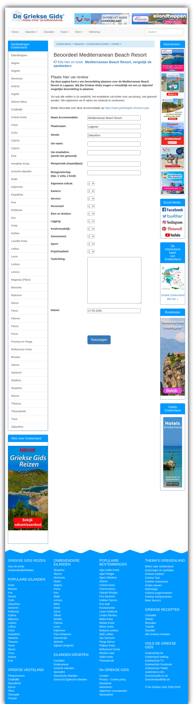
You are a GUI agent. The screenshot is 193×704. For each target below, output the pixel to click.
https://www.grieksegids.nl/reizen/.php (127, 107)
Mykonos (16, 295)
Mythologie (151, 589)
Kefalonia (16, 210)
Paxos (14, 326)
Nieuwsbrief (106, 694)
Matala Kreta (106, 622)
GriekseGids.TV (154, 660)
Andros (15, 86)
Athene (103, 581)
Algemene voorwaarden (113, 690)
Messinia (16, 287)
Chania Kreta (19, 117)
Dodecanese (61, 664)
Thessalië (13, 694)
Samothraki (60, 637)
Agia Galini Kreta (109, 570)
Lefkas (15, 248)
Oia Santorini (107, 637)
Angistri (15, 70)
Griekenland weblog (156, 656)
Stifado (149, 619)
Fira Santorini (107, 596)
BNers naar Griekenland (159, 566)
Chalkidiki (16, 109)
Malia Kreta (106, 619)
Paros (14, 310)
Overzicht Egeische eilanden (70, 679)
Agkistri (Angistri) (64, 645)
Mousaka (150, 622)
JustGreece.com (154, 671)
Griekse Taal (152, 577)
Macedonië (14, 683)
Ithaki (14, 179)
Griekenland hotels (98, 43)
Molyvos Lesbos (108, 630)
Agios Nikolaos (108, 577)
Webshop (94, 31)
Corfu (14, 132)
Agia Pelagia (106, 573)
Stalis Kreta (106, 656)
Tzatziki (149, 626)
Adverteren (105, 687)
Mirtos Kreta (106, 626)
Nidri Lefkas (106, 634)
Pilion (11, 690)
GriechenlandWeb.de (157, 679)
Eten (78, 31)
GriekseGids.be (154, 653)
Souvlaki (150, 630)
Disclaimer (105, 683)
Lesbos (15, 264)
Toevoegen (99, 340)
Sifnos (57, 615)
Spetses (58, 641)
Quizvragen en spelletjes (159, 570)
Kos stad (104, 603)
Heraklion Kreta (20, 163)
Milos (57, 603)
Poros (14, 333)
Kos (13, 217)
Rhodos (15, 357)
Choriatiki (150, 615)
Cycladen (59, 660)
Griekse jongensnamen (158, 592)
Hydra (57, 581)
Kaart (64, 31)
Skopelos (16, 388)
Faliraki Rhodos (108, 592)
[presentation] (116, 326)
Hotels (116, 43)
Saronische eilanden (66, 675)
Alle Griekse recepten (157, 634)
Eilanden (48, 31)
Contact (103, 675)
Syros (57, 611)
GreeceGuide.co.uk (156, 675)
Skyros (15, 395)
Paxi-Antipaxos (62, 634)
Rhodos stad (106, 653)
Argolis (15, 94)
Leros (14, 256)
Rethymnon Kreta (21, 349)
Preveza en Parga (21, 341)
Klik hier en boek (103, 64)
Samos (15, 364)
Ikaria (57, 607)
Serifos (58, 619)
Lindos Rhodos (108, 615)
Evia (13, 155)
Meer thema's (153, 600)
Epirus (11, 687)
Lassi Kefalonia (108, 611)
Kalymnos (17, 186)
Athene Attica (19, 101)
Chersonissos (107, 588)
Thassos (16, 403)
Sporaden (59, 671)
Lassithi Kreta (19, 241)
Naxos (15, 302)
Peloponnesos (16, 675)
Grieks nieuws (153, 585)
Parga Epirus (107, 641)
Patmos (15, 318)
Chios (14, 124)
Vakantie (31, 31)
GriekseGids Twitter (156, 668)
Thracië (12, 698)
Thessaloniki (18, 411)
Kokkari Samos (108, 600)
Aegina (15, 63)
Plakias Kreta (107, 645)
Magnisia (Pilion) (21, 279)
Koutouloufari (107, 607)
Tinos (14, 419)
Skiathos (16, 380)
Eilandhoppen (19, 55)
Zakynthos (17, 426)
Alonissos (16, 78)
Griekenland (64, 43)
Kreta (14, 225)
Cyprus (15, 140)
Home (14, 31)
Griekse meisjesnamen (158, 596)
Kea (13, 202)
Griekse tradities (154, 573)
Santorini (16, 372)
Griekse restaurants (156, 581)
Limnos (15, 271)
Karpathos (17, 194)
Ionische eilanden (21, 171)
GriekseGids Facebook (158, 664)
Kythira (15, 233)
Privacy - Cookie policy (112, 679)
